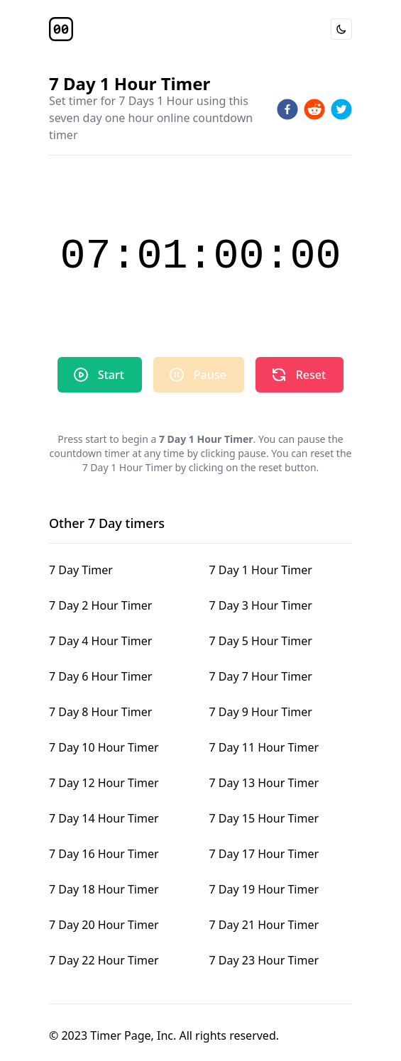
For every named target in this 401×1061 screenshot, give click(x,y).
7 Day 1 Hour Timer (260, 570)
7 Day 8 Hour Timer (100, 712)
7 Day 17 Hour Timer (264, 854)
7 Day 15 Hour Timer (264, 818)
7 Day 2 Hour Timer (100, 605)
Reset (298, 374)
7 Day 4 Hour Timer (100, 641)
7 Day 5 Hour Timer (260, 641)
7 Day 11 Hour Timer (264, 747)
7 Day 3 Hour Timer (260, 605)
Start (98, 374)
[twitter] (341, 109)
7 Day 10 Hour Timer (104, 747)
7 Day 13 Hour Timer (264, 783)
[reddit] (314, 109)
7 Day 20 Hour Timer (104, 925)
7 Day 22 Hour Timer (104, 960)
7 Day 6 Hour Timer (100, 676)
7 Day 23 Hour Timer (264, 960)
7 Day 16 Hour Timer (104, 854)
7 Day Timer (81, 570)
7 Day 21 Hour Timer (264, 925)
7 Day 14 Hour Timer (104, 818)
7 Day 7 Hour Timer (260, 676)
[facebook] (287, 109)
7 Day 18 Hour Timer (104, 889)
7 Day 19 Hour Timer (264, 889)
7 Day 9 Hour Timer (260, 712)
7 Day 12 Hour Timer (104, 783)
